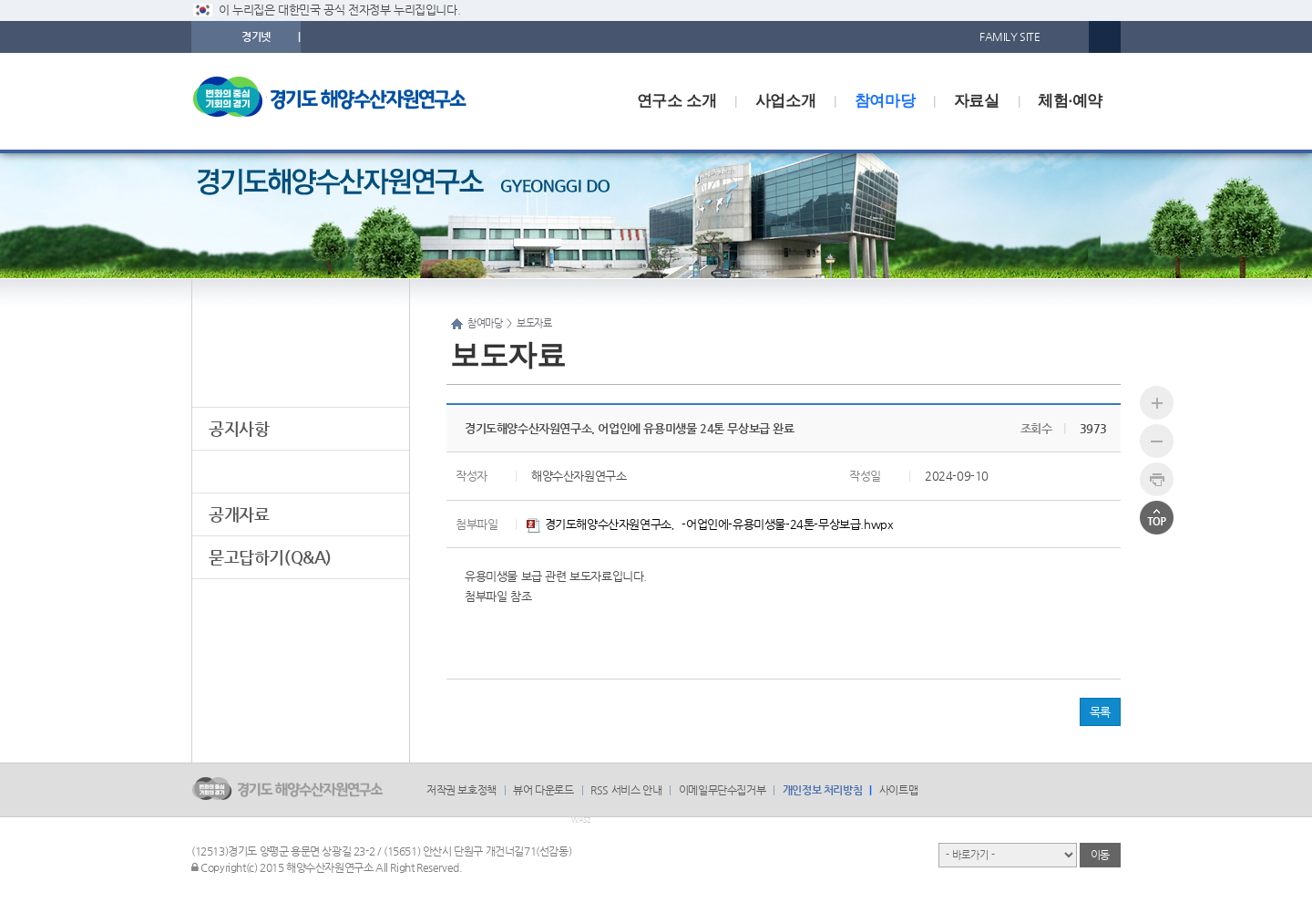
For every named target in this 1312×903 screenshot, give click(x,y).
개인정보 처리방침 (822, 790)
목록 (1100, 712)
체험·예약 (1070, 100)
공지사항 (239, 428)
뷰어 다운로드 (543, 790)
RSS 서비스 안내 (625, 790)
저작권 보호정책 (461, 790)
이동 (1100, 854)
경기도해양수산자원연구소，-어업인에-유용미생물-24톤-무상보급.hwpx (710, 524)
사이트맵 (898, 790)
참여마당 (885, 100)
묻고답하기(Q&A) (270, 556)
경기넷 (256, 36)
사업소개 (785, 100)
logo (341, 101)
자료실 (976, 100)
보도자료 (239, 471)
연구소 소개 (676, 100)
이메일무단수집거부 (722, 790)
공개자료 (239, 514)
